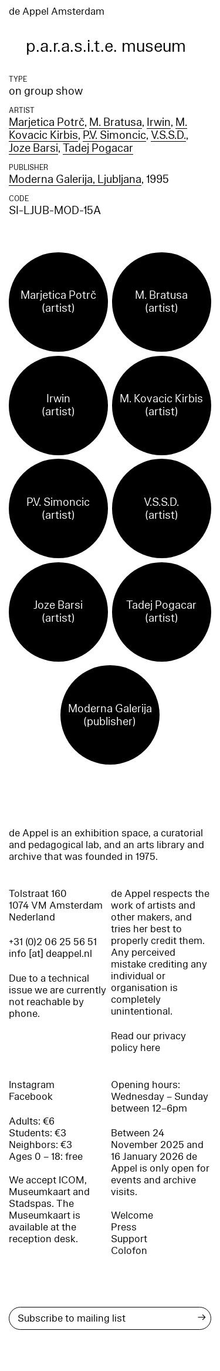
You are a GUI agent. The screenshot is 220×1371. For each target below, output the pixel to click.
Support (129, 1239)
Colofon (129, 1250)
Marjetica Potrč (46, 122)
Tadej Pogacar (98, 148)
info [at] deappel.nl (50, 953)
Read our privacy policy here (148, 1042)
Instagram (32, 1085)
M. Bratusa (115, 122)
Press (124, 1227)
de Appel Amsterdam (56, 11)
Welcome (132, 1215)
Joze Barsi (33, 148)
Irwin (159, 122)
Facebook (31, 1096)
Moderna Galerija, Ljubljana (75, 179)
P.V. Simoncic (114, 135)
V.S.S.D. (168, 135)
